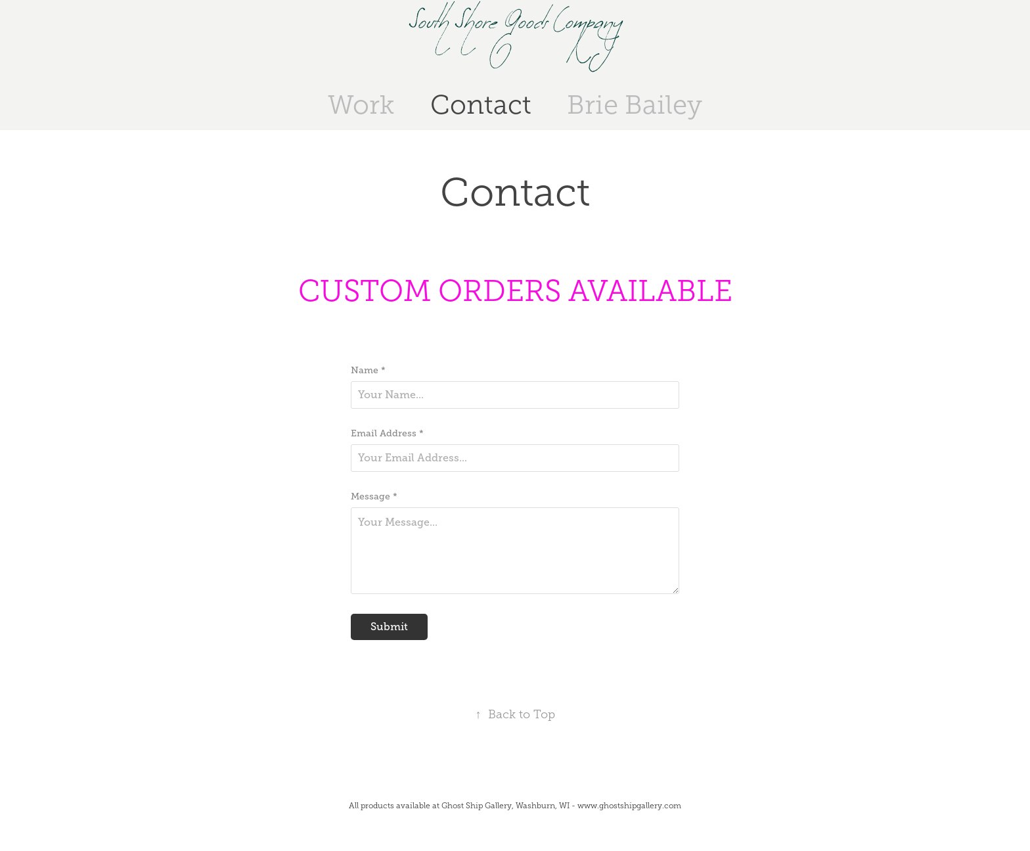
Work (361, 105)
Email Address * (387, 433)
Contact (480, 105)
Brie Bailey (634, 105)
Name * (368, 370)
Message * (374, 496)
